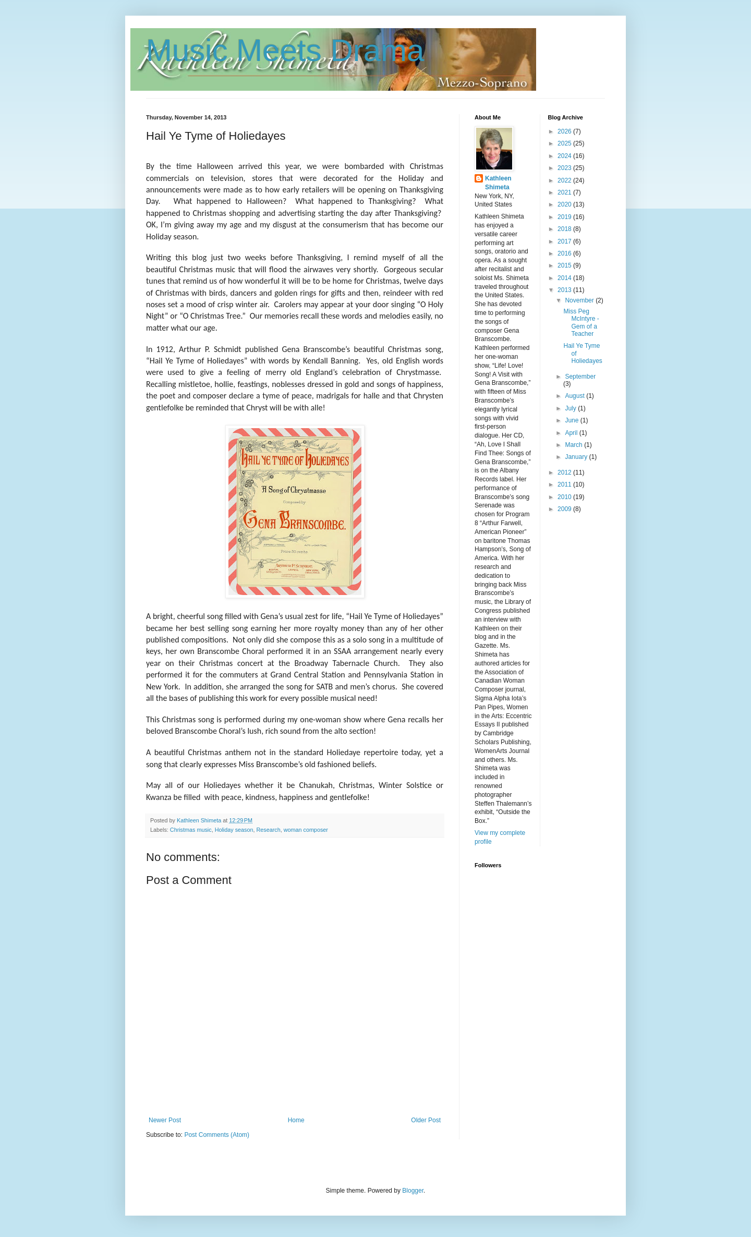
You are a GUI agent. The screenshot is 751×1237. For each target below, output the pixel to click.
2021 (565, 192)
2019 (565, 217)
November (580, 300)
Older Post (426, 1120)
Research (268, 830)
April (572, 432)
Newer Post (165, 1120)
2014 (565, 278)
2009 (565, 509)
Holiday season (234, 830)
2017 (565, 241)
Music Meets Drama (285, 50)
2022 (565, 180)
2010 (565, 497)
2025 (565, 143)
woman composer (306, 830)
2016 (565, 253)
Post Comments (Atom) (216, 1134)
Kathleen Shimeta (498, 183)
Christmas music (191, 830)
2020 (565, 204)
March (574, 444)
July (571, 408)
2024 (565, 156)
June (572, 420)
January (577, 456)
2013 (565, 290)
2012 (565, 472)
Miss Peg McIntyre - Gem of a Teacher (581, 322)
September (580, 376)
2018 (565, 229)
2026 (565, 131)
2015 (565, 265)
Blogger (412, 1190)
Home (296, 1120)
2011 (565, 484)
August (575, 395)
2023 (565, 168)
